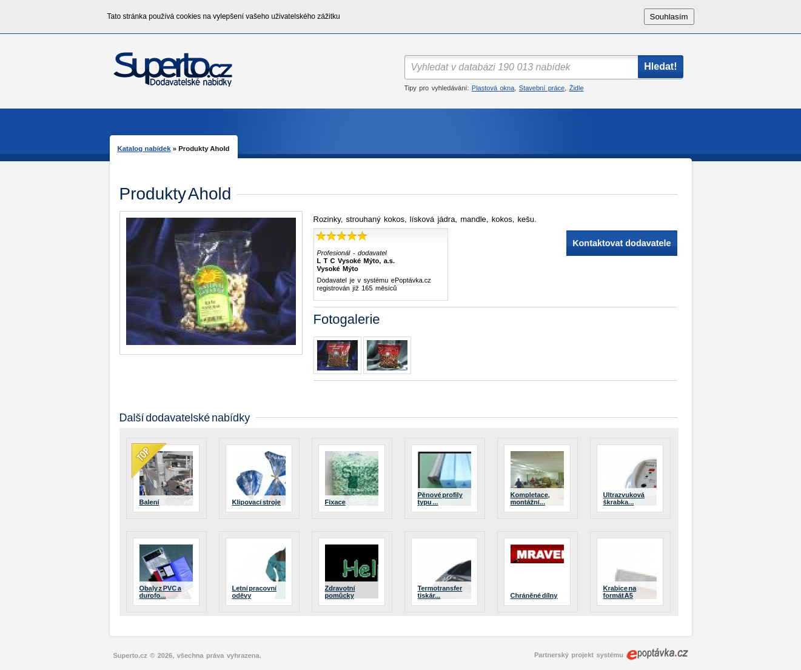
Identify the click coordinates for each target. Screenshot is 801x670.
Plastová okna (493, 88)
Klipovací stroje (256, 502)
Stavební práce (542, 88)
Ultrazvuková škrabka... (624, 498)
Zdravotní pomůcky (340, 592)
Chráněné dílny (534, 595)
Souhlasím (669, 16)
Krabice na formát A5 (620, 592)
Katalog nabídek (144, 148)
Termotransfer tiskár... (440, 592)
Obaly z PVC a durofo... (160, 592)
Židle (576, 88)
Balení (149, 502)
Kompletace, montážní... (530, 498)
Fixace (335, 502)
